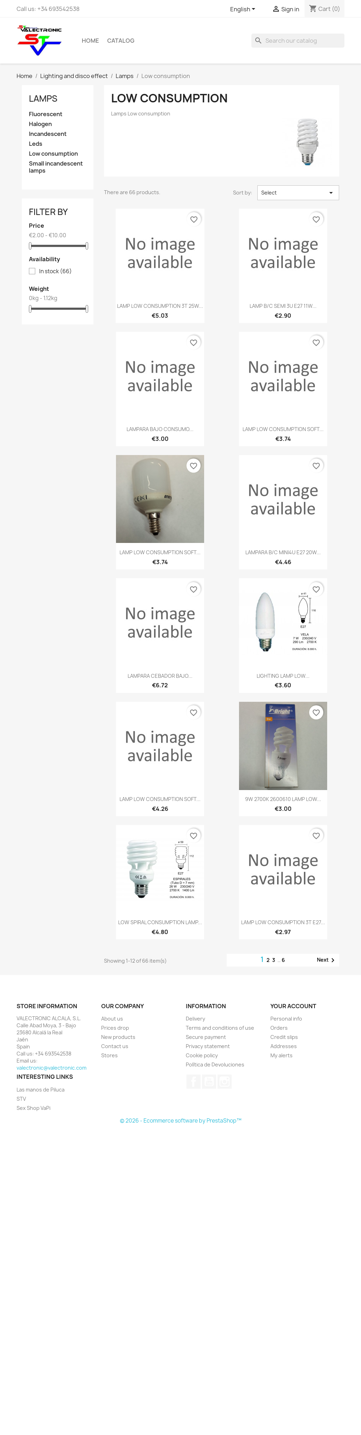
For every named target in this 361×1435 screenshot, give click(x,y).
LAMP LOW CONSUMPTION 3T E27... (283, 922)
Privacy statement (208, 1046)
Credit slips (284, 1037)
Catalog (120, 40)
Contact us (114, 1046)
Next (327, 960)
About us (112, 1018)
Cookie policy (202, 1055)
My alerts (281, 1055)
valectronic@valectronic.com (51, 1067)
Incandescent (48, 134)
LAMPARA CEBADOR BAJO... (160, 675)
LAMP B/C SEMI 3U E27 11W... (283, 306)
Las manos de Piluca (41, 1089)
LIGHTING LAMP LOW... (283, 675)
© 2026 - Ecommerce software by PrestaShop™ (180, 1120)
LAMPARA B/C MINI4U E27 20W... (283, 552)
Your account (293, 1006)
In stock (55, 271)
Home (90, 40)
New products (118, 1037)
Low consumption (53, 153)
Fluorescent (45, 114)
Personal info (286, 1018)
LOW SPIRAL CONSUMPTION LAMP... (160, 922)
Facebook (193, 1082)
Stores (109, 1055)
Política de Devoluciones (215, 1064)
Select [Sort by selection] (298, 193)
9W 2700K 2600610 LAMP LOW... (283, 799)
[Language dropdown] (244, 9)
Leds (35, 144)
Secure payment (206, 1037)
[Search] (297, 41)
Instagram (225, 1082)
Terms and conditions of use (220, 1027)
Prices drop (115, 1027)
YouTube (209, 1082)
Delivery (195, 1018)
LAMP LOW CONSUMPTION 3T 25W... (160, 306)
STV (21, 1098)
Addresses (283, 1046)
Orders (279, 1027)
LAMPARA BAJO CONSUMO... (160, 429)
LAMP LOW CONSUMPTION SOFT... (283, 429)
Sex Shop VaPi (33, 1108)
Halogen (40, 124)
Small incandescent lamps (56, 167)
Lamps (43, 98)
